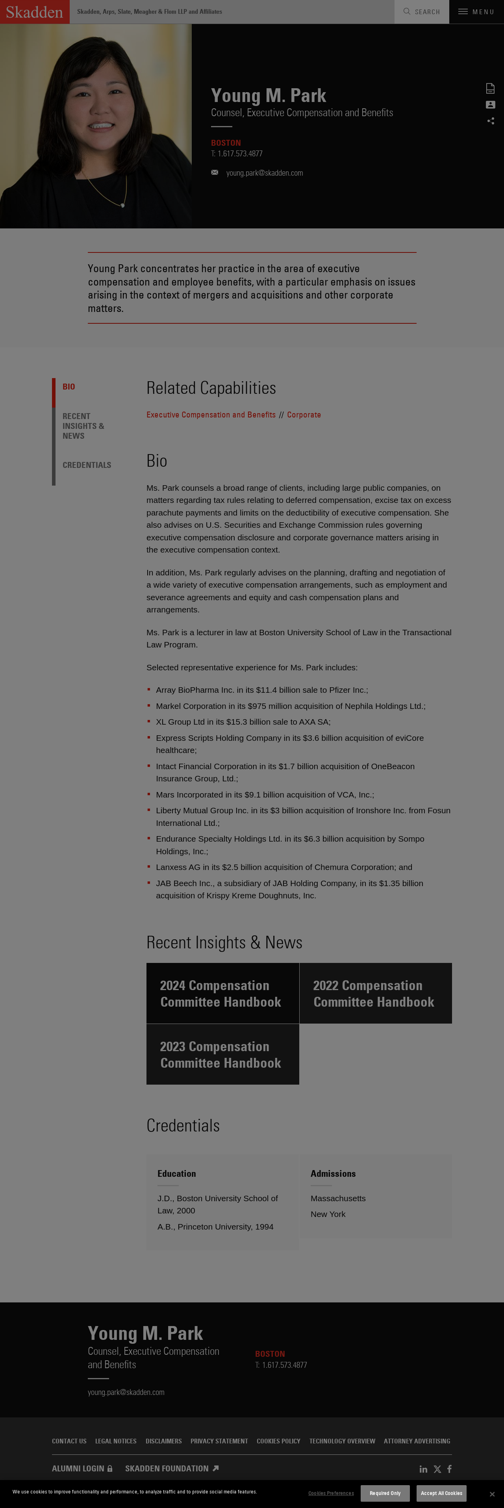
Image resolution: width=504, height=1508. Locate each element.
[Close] (492, 1494)
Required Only (385, 1493)
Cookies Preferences (331, 1493)
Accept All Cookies (441, 1493)
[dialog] (252, 1494)
